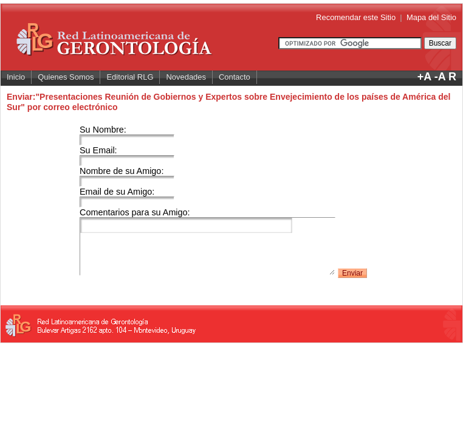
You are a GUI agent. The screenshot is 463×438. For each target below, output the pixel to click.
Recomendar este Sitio (356, 17)
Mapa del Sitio (431, 17)
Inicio (16, 77)
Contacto (234, 77)
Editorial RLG (129, 77)
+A (424, 77)
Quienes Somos (66, 77)
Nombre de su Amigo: (127, 176)
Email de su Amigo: (127, 196)
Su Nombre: (127, 134)
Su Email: (127, 155)
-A (439, 77)
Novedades (186, 77)
